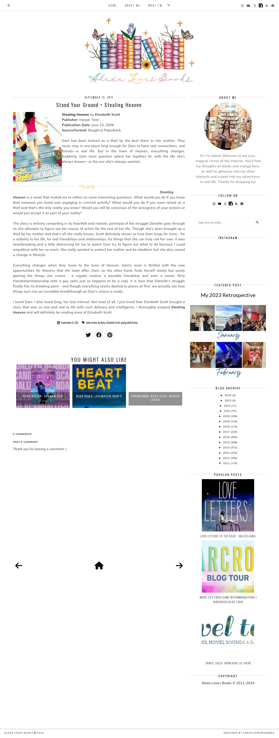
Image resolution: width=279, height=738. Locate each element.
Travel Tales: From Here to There (228, 663)
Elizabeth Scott (113, 322)
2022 (227, 405)
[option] (43, 386)
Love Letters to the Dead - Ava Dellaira (228, 536)
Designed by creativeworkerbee (249, 732)
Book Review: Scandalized (43, 396)
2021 (227, 410)
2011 (226, 463)
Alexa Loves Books (18, 732)
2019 (226, 421)
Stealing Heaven (75, 114)
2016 (226, 437)
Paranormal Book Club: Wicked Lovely (155, 398)
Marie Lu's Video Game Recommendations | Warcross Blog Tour (228, 599)
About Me (132, 5)
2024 (228, 395)
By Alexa (101, 322)
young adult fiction (129, 322)
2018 (226, 426)
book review (91, 322)
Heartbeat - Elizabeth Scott (99, 396)
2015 (226, 442)
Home (113, 5)
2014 (226, 447)
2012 (226, 458)
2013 (226, 452)
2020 (226, 416)
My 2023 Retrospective (228, 295)
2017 (226, 431)
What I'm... (157, 5)
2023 (228, 400)
